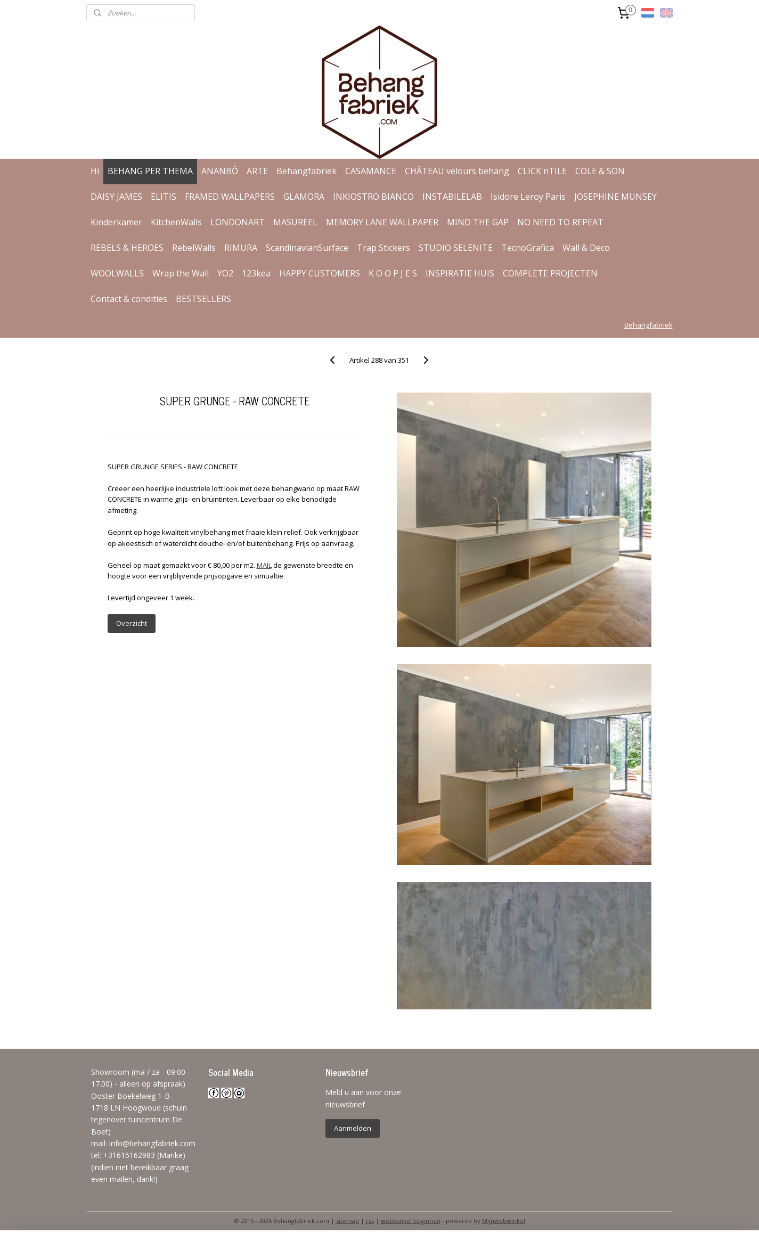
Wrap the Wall (180, 273)
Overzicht (131, 623)
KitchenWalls (176, 222)
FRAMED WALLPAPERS (230, 196)
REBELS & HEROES (127, 248)
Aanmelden (352, 1128)
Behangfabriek (306, 171)
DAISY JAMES (116, 196)
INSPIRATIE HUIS (460, 273)
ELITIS (163, 196)
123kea (256, 273)
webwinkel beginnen (410, 1221)
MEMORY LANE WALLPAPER (382, 222)
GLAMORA (303, 196)
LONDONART (237, 222)
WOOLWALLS (117, 273)
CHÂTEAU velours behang (457, 171)
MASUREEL (295, 222)
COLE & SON (600, 171)
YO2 (225, 273)
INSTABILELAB (452, 196)
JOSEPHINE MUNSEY (615, 196)
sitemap (347, 1221)
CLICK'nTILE (542, 171)
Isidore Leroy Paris (528, 196)
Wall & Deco (586, 248)
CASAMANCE (370, 171)
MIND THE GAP (478, 222)
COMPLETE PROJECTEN (550, 273)
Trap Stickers (383, 248)
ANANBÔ (219, 171)
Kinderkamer (116, 222)
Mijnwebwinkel (503, 1221)
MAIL (264, 565)
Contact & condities (129, 299)
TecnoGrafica (527, 248)
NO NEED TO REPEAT (560, 222)
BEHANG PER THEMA (150, 171)
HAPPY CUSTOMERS (319, 273)
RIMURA (240, 248)
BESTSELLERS (203, 299)
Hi (95, 171)
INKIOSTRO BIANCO (373, 196)
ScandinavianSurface (307, 248)
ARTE (257, 171)
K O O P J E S (393, 273)
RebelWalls (194, 248)
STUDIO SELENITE (456, 248)
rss (370, 1221)
